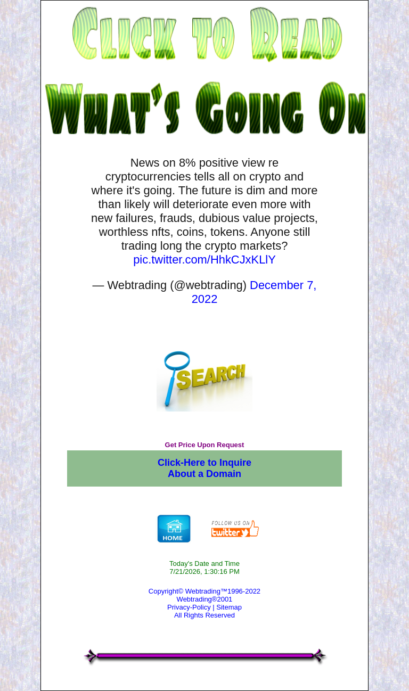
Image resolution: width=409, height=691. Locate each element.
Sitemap (229, 607)
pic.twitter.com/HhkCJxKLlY (204, 259)
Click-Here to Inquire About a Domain (204, 468)
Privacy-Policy (189, 607)
